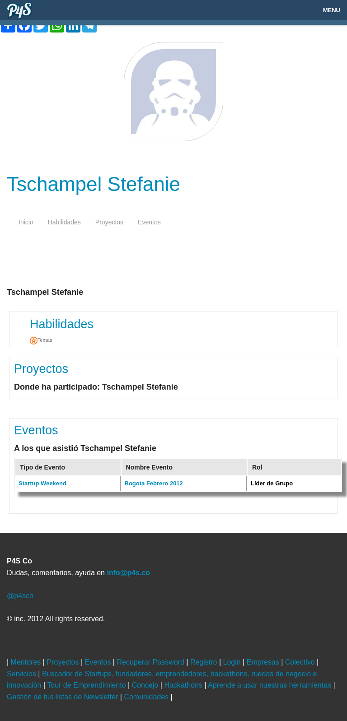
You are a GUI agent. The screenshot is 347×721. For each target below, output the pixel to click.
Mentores (27, 662)
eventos (149, 222)
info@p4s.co (128, 573)
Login (233, 662)
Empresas (264, 662)
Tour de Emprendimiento (87, 685)
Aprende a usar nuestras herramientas (270, 685)
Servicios (22, 674)
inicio (26, 222)
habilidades (64, 222)
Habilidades (62, 324)
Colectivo (301, 662)
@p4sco (20, 596)
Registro (204, 662)
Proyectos (41, 369)
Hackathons (184, 685)
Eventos (36, 430)
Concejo (146, 685)
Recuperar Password (151, 662)
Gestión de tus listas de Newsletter (63, 697)
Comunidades (147, 697)
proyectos (109, 222)
